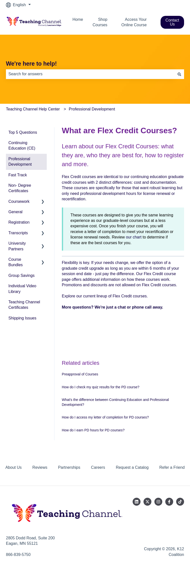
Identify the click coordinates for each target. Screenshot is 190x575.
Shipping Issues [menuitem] (22, 318)
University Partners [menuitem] (17, 246)
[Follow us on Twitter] (147, 502)
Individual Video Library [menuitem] (22, 288)
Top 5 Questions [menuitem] (22, 132)
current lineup (95, 296)
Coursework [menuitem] (18, 201)
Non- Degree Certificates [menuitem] (19, 188)
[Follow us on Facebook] (169, 502)
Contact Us (172, 22)
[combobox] (90, 74)
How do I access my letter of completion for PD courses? (105, 417)
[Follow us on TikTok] (180, 502)
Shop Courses (100, 22)
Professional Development (92, 109)
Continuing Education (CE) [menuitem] (21, 145)
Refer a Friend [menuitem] (172, 467)
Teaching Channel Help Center (33, 109)
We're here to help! (31, 63)
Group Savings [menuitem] (21, 275)
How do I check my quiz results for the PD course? (101, 387)
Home (77, 19)
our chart (134, 237)
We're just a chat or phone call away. (129, 307)
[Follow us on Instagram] (158, 502)
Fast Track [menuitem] (17, 175)
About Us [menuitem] (13, 467)
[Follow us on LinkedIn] (137, 502)
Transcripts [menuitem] (18, 233)
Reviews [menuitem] (39, 467)
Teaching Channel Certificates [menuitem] (24, 305)
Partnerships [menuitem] (69, 467)
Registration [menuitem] (18, 222)
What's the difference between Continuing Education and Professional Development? (115, 402)
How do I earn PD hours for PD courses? (93, 430)
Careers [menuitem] (98, 467)
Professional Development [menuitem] (20, 161)
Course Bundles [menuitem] (15, 262)
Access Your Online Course (134, 22)
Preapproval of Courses (80, 374)
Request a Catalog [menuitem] (132, 467)
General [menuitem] (15, 212)
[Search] (179, 74)
